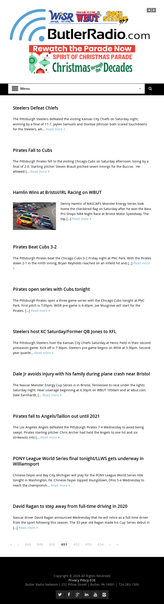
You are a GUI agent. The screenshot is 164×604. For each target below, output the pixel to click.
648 (28, 544)
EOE (93, 580)
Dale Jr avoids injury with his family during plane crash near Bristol (81, 374)
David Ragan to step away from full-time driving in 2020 (70, 506)
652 (76, 544)
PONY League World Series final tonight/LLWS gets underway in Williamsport (78, 461)
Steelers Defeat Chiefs (35, 108)
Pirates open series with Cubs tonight (51, 289)
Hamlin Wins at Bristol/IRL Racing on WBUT (57, 192)
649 (40, 544)
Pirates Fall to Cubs (32, 150)
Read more (55, 129)
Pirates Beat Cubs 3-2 (35, 247)
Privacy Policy (79, 580)
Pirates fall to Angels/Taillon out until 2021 (56, 416)
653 (89, 544)
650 (52, 544)
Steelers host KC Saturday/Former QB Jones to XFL (64, 331)
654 (101, 544)
